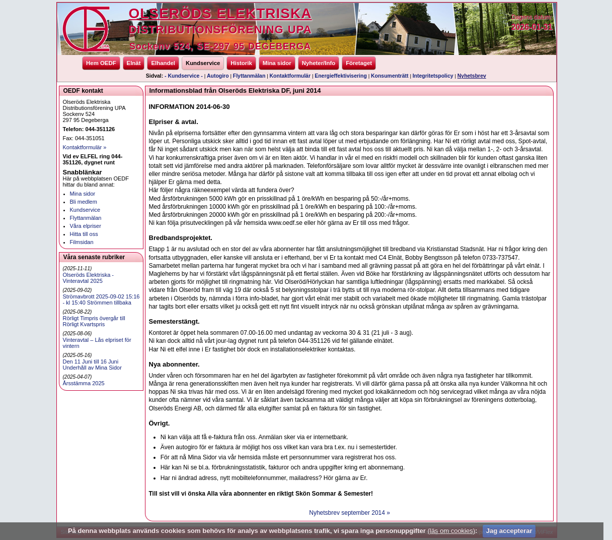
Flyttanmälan (249, 76)
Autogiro (218, 76)
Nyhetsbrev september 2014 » (349, 512)
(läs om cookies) (451, 530)
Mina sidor (277, 63)
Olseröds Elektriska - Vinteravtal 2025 (88, 278)
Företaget (359, 63)
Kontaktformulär (290, 76)
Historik (241, 63)
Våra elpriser (85, 226)
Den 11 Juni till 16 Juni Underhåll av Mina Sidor (92, 364)
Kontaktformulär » (85, 147)
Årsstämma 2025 (84, 383)
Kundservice (203, 63)
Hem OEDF (101, 63)
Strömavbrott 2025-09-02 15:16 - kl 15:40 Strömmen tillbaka (101, 299)
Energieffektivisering (341, 76)
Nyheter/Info (318, 63)
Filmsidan (82, 242)
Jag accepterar (509, 530)
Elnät (134, 63)
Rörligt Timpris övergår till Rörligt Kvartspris (94, 321)
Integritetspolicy (433, 76)
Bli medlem (83, 202)
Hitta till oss (84, 234)
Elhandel (163, 63)
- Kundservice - (184, 76)
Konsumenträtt (389, 76)
